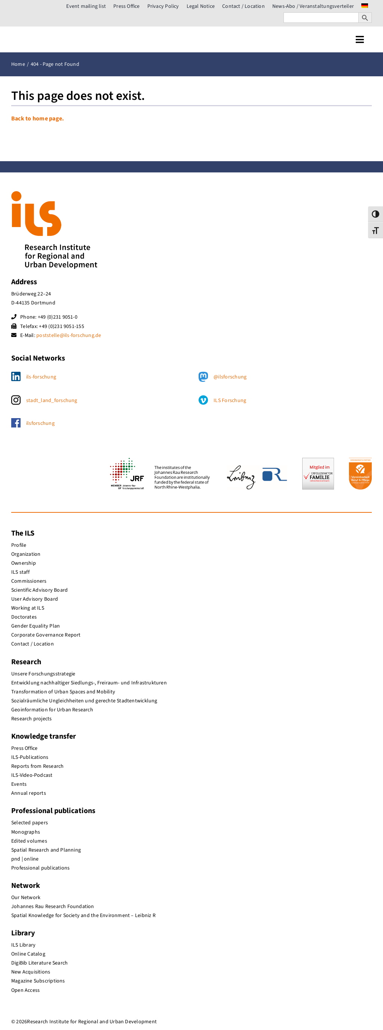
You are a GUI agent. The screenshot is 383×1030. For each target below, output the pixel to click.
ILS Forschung (230, 400)
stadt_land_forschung (51, 400)
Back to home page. (37, 118)
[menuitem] (364, 6)
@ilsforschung (230, 377)
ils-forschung (41, 377)
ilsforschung (40, 423)
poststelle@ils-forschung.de (68, 335)
